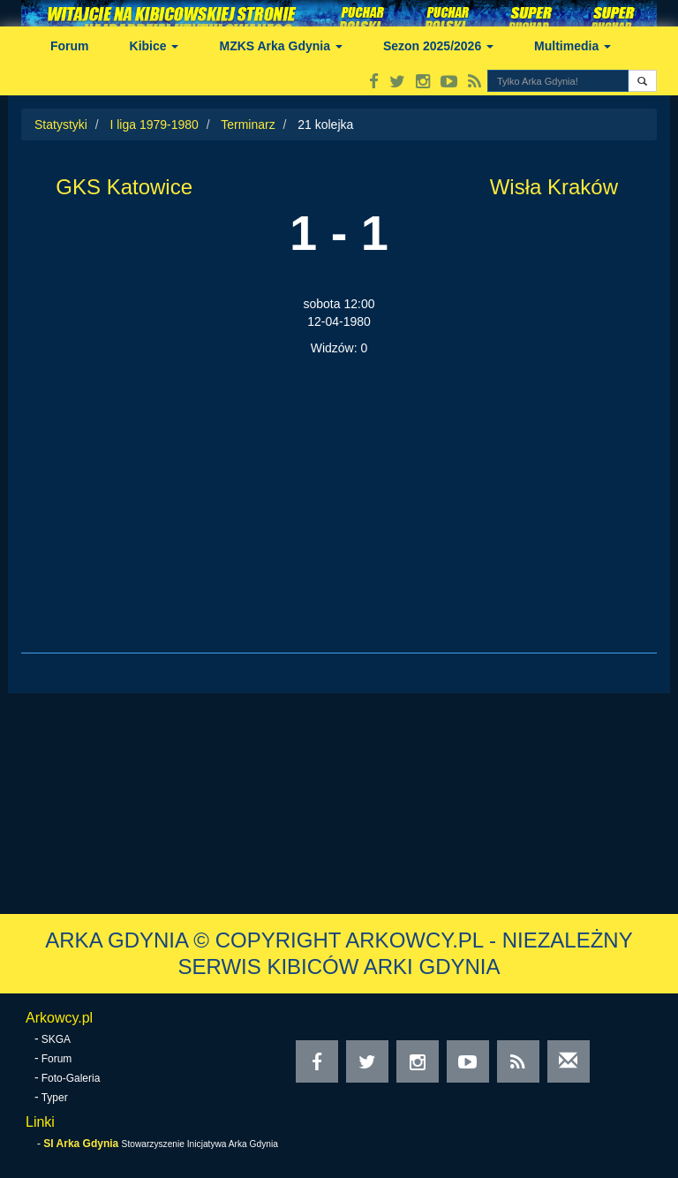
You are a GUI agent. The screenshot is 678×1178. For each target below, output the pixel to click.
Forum (69, 46)
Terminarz (248, 124)
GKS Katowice (124, 187)
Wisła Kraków (554, 187)
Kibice (154, 46)
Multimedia (572, 46)
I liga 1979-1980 (153, 124)
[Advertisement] (339, 489)
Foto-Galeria (71, 1078)
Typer (54, 1097)
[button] (642, 81)
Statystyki (60, 124)
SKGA (56, 1039)
